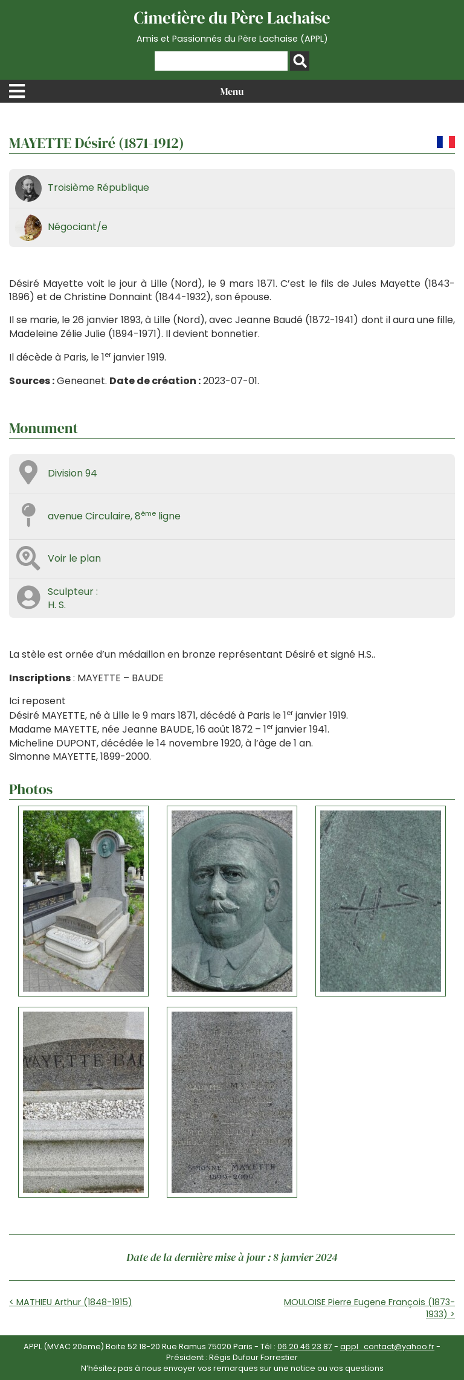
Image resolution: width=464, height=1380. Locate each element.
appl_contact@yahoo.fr (387, 1346)
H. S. (57, 605)
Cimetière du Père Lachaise (232, 26)
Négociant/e (78, 227)
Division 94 (72, 473)
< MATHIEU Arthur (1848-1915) (70, 1302)
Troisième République (98, 187)
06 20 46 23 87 (304, 1346)
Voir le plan (74, 558)
